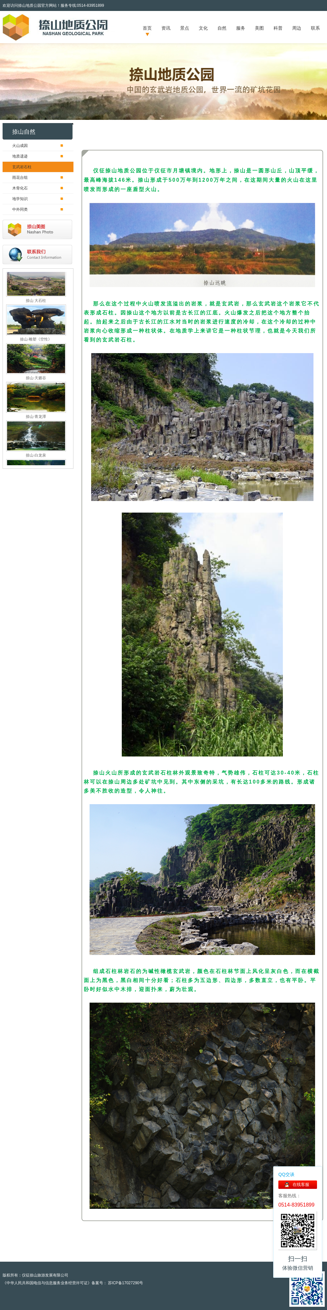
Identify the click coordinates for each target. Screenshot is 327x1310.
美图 (259, 28)
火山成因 (20, 145)
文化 (203, 28)
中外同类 (20, 209)
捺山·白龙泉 (36, 456)
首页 (147, 28)
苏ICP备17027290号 (125, 1283)
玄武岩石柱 (22, 167)
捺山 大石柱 (36, 301)
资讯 (165, 28)
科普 (278, 28)
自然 (221, 28)
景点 (184, 28)
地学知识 (20, 199)
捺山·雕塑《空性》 (36, 340)
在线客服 (301, 1184)
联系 (315, 28)
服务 (240, 28)
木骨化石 (20, 188)
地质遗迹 (20, 156)
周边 (296, 28)
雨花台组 (20, 177)
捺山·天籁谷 (36, 379)
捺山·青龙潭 (36, 417)
